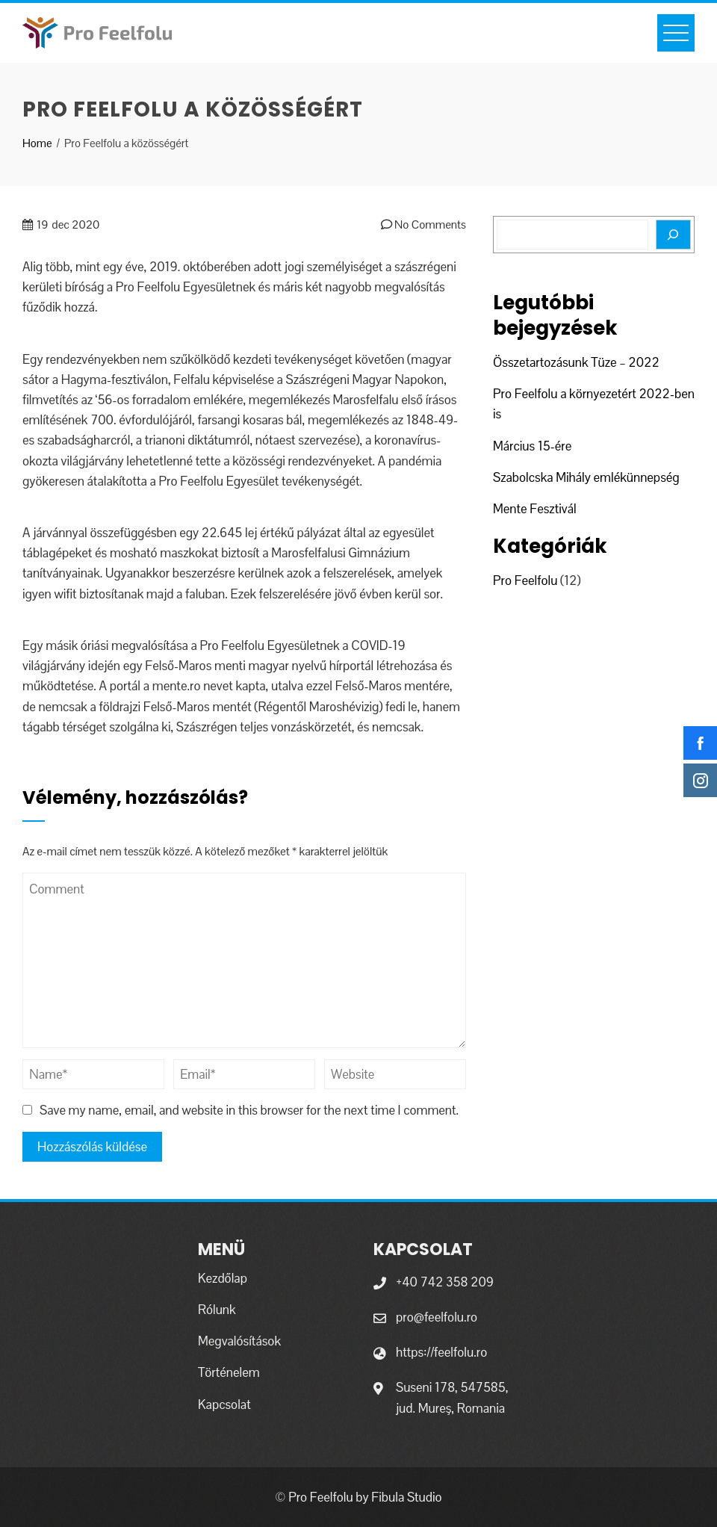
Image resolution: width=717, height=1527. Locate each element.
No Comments (423, 224)
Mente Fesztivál (535, 509)
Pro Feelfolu (525, 580)
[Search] (673, 235)
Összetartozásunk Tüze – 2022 (576, 362)
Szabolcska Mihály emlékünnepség (586, 477)
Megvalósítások (239, 1341)
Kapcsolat (224, 1404)
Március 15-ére (532, 446)
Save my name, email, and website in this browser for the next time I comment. (249, 1110)
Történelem (229, 1372)
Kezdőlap (222, 1278)
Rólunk (217, 1309)
